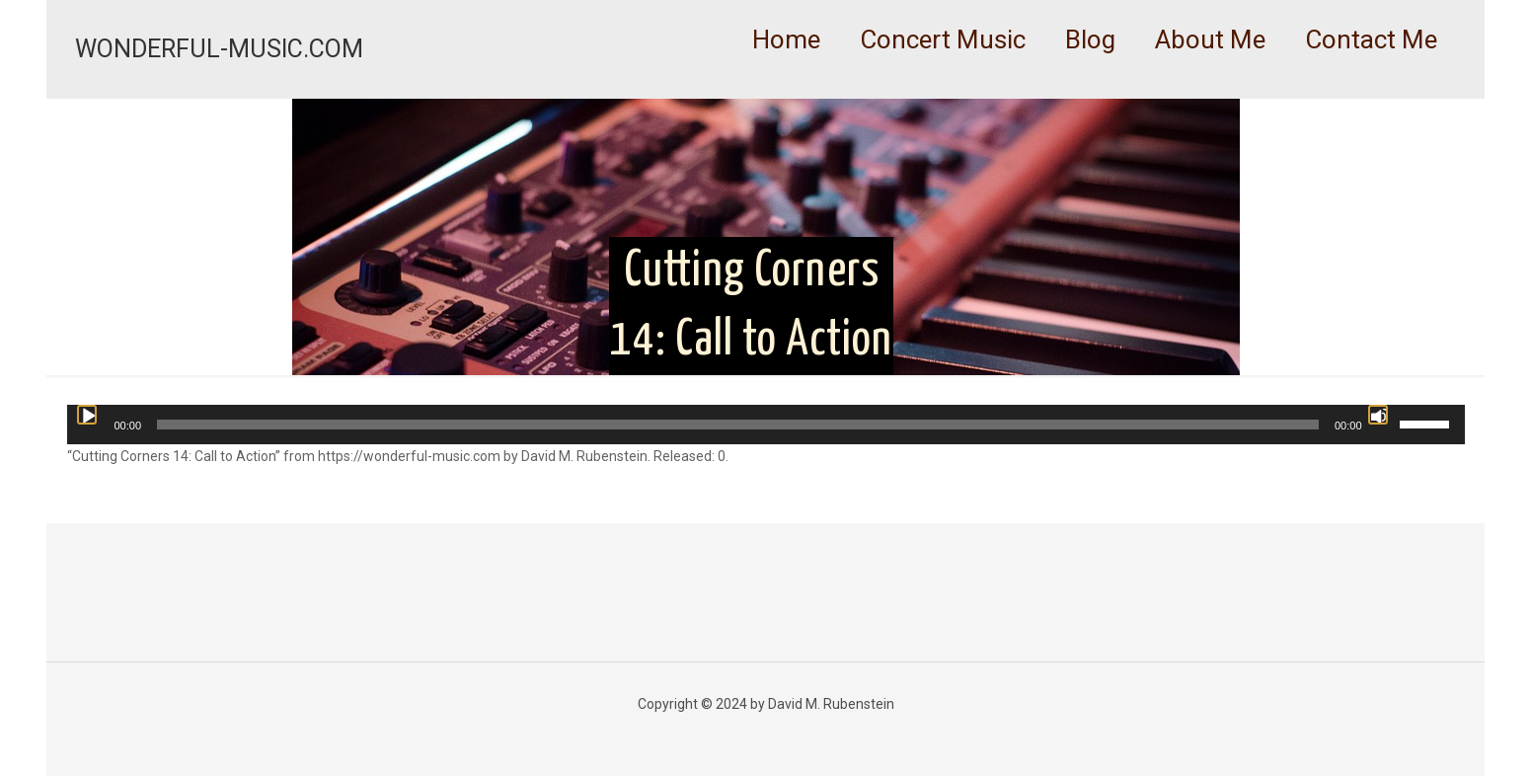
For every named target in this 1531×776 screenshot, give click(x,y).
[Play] (87, 415)
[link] (942, 89)
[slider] (738, 424)
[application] (766, 424)
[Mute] (1378, 415)
